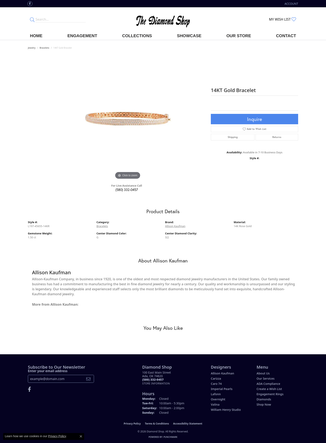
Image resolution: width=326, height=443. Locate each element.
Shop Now (264, 404)
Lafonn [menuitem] (216, 394)
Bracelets (44, 47)
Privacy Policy (132, 423)
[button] (291, 3)
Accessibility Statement (187, 423)
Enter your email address (47, 371)
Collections (137, 35)
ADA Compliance (268, 384)
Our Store (238, 35)
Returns (276, 137)
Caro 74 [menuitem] (216, 384)
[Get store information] (156, 383)
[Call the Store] (153, 379)
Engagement (82, 35)
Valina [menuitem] (215, 404)
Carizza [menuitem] (216, 378)
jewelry (32, 47)
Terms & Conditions (157, 423)
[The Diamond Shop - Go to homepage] (163, 19)
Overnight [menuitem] (218, 399)
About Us (263, 373)
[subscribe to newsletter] (88, 379)
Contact (286, 35)
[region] (127, 118)
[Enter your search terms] (61, 19)
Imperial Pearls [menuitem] (221, 389)
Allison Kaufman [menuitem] (222, 373)
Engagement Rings (270, 394)
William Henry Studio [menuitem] (226, 410)
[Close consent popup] (81, 436)
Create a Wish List (269, 389)
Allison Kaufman (175, 226)
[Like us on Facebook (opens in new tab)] (29, 3)
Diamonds (264, 399)
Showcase (189, 35)
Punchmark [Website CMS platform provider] (171, 437)
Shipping (233, 137)
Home (36, 35)
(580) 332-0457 (126, 189)
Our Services (265, 378)
